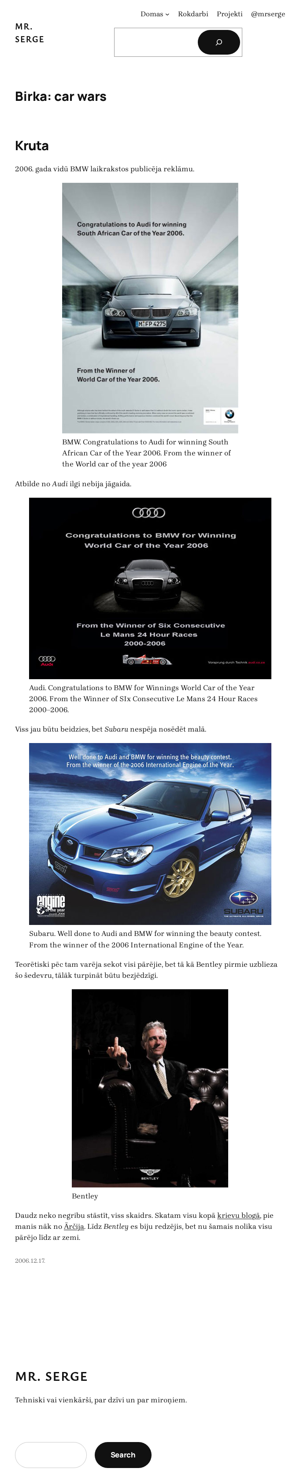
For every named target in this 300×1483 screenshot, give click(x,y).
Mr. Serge (51, 1375)
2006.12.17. (30, 1261)
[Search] (219, 42)
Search (123, 1455)
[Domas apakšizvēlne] (167, 14)
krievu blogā (238, 1215)
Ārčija (74, 1226)
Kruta (31, 145)
